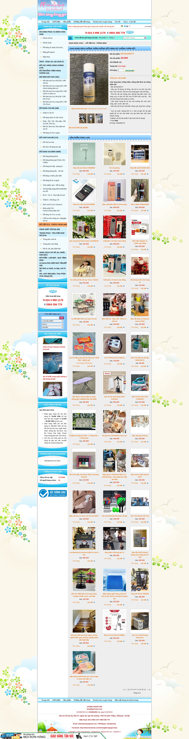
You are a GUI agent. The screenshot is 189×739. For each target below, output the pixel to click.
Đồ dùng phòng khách (50, 156)
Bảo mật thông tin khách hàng (126, 700)
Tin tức (118, 22)
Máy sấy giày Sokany (140, 436)
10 (142, 689)
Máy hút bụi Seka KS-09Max (114, 635)
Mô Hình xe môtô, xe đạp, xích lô (52, 268)
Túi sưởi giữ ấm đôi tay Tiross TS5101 (84, 280)
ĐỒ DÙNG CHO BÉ (46, 108)
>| (149, 689)
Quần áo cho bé (48, 113)
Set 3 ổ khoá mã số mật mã (115, 358)
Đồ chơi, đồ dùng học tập (52, 147)
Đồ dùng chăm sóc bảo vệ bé (53, 117)
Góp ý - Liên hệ (129, 22)
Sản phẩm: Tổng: (94, 38)
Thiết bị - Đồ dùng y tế (51, 200)
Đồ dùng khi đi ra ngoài (51, 180)
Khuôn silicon (47, 38)
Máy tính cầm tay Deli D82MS (84, 204)
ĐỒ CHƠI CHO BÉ (46, 138)
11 (145, 689)
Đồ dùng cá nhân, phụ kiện (52, 176)
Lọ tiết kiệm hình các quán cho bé (84, 319)
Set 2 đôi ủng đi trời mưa (140, 516)
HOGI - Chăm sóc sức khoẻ (50, 62)
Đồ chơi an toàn (48, 142)
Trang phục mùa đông (50, 244)
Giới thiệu (56, 22)
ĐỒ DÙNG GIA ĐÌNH (47, 152)
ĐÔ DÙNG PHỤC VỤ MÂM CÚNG (52, 32)
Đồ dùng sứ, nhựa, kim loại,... (53, 47)
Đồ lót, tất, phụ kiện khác (52, 249)
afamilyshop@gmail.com (87, 724)
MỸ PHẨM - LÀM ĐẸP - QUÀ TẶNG (52, 258)
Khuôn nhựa (47, 43)
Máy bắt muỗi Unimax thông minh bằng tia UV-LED (140, 555)
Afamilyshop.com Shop (52, 461)
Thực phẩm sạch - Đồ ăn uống (53, 185)
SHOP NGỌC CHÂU (76, 43)
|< (124, 689)
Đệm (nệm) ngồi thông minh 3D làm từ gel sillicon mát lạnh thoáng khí (114, 596)
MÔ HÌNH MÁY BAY (47, 77)
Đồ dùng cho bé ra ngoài (51, 133)
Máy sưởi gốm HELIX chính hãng (114, 204)
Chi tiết (91, 174)
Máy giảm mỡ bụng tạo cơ (114, 552)
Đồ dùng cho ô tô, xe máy (52, 214)
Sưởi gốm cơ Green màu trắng (114, 241)
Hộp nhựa (46, 57)
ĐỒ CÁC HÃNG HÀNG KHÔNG (51, 65)
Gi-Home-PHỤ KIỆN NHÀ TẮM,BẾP (53, 263)
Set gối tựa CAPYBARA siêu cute (114, 436)
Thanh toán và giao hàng (102, 22)
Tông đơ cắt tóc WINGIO (140, 594)
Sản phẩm (67, 22)
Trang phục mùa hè (49, 239)
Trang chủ (44, 22)
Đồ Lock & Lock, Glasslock (52, 204)
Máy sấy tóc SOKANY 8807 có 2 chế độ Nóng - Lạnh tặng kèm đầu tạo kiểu (114, 477)
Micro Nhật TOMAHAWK (140, 204)
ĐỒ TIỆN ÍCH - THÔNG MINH (51, 224)
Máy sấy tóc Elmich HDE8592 (84, 168)
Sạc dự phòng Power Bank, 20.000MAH (84, 241)
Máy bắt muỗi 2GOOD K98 (140, 168)
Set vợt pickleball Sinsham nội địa (114, 516)
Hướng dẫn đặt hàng (82, 22)
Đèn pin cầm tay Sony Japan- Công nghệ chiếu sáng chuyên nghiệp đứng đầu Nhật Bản (84, 637)
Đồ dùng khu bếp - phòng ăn (53, 166)
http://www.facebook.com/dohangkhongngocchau (98, 728)
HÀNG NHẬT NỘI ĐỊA (47, 229)
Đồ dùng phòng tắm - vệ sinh (53, 171)
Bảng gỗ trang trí (49, 52)
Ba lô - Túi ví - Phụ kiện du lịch (54, 195)
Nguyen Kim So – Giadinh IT (111, 732)
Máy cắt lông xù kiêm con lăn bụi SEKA (84, 516)
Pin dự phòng (114, 168)
